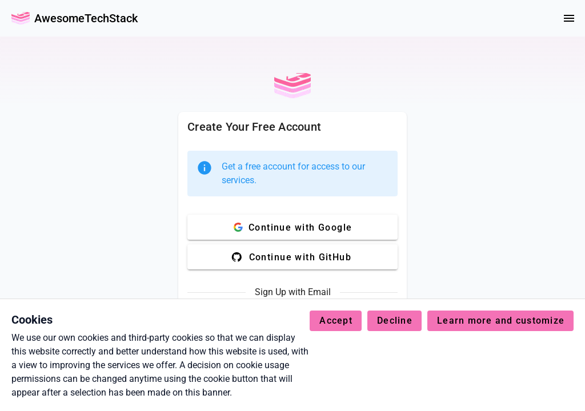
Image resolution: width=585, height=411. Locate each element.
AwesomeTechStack (86, 18)
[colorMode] (541, 18)
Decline (394, 320)
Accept (335, 320)
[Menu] (569, 18)
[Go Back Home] (20, 18)
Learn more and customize (500, 320)
